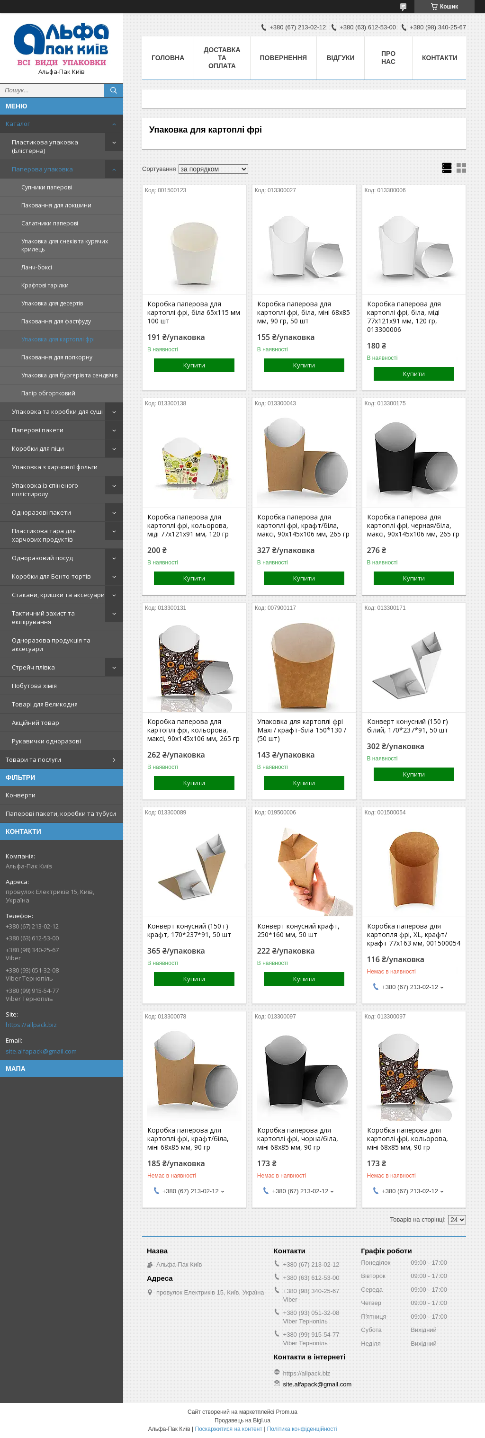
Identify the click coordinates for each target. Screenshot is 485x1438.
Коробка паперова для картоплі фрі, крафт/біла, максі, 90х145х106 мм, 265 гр (303, 525)
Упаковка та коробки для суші (57, 411)
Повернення (283, 58)
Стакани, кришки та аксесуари (58, 594)
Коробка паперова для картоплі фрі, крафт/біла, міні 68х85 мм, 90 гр (188, 1139)
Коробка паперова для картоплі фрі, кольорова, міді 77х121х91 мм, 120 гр (188, 525)
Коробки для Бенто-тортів (51, 576)
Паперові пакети (37, 430)
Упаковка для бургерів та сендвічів (69, 375)
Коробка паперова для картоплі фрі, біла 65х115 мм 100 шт (193, 312)
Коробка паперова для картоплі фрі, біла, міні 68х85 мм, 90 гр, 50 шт (303, 312)
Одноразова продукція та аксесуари (51, 644)
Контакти (440, 58)
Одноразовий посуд (42, 558)
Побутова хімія (34, 685)
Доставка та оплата (222, 58)
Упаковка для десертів (52, 303)
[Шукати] (113, 90)
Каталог (18, 123)
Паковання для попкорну (56, 357)
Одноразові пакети (41, 512)
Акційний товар (35, 722)
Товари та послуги (33, 759)
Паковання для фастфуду (56, 321)
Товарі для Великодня (45, 704)
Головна (168, 58)
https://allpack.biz (31, 1024)
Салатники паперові (49, 223)
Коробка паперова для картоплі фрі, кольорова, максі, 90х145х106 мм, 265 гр (193, 730)
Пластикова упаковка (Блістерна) (45, 146)
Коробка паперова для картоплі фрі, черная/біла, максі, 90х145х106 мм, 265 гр (413, 525)
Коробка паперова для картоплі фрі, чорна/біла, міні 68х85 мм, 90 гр (297, 1139)
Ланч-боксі (36, 267)
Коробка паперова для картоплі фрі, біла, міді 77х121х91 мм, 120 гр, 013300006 (404, 317)
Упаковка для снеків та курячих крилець (64, 245)
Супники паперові (46, 187)
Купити (194, 365)
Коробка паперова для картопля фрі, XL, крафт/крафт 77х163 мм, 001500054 (413, 934)
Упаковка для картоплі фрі (58, 339)
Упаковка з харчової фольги (55, 467)
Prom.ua (286, 1412)
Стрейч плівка (33, 667)
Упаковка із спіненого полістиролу (45, 489)
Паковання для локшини (56, 205)
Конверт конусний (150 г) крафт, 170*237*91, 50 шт (189, 930)
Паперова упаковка (42, 169)
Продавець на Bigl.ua (242, 1420)
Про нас (388, 57)
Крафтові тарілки (45, 285)
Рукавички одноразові (46, 741)
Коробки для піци (38, 448)
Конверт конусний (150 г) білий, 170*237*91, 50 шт (407, 725)
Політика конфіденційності (302, 1429)
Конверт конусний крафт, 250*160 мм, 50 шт (298, 930)
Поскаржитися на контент (228, 1429)
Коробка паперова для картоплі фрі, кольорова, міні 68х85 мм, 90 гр (407, 1139)
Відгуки (340, 58)
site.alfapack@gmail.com (41, 1051)
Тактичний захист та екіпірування (43, 617)
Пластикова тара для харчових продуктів (44, 535)
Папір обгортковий (48, 393)
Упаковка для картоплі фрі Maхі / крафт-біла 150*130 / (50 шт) (301, 730)
